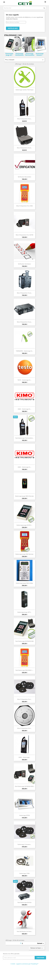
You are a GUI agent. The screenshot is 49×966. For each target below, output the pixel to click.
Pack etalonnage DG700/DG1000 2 (24, 786)
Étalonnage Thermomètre (29, 54)
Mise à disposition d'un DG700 (24, 235)
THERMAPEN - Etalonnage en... (24, 351)
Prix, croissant (24, 60)
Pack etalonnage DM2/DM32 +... (24, 670)
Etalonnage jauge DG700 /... (24, 525)
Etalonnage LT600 (24, 873)
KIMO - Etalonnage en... (24, 409)
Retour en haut (37, 948)
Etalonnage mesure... (40, 54)
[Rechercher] (24, 8)
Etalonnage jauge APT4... (24, 612)
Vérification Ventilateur (24, 264)
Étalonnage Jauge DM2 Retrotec (24, 554)
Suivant (40, 943)
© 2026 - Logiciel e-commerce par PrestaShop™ (24, 964)
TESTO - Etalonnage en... (24, 380)
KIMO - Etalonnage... (24, 757)
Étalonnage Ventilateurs (19, 54)
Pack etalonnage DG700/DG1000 (24, 641)
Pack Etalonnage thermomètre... (24, 438)
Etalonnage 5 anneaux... (24, 844)
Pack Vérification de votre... (24, 931)
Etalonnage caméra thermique (24, 90)
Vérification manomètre (24, 177)
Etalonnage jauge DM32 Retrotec (24, 496)
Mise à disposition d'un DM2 (24, 206)
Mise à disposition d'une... (24, 148)
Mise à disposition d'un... (24, 119)
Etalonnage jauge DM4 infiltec (24, 583)
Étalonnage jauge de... (9, 54)
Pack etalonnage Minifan (25, 902)
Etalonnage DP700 (24, 815)
